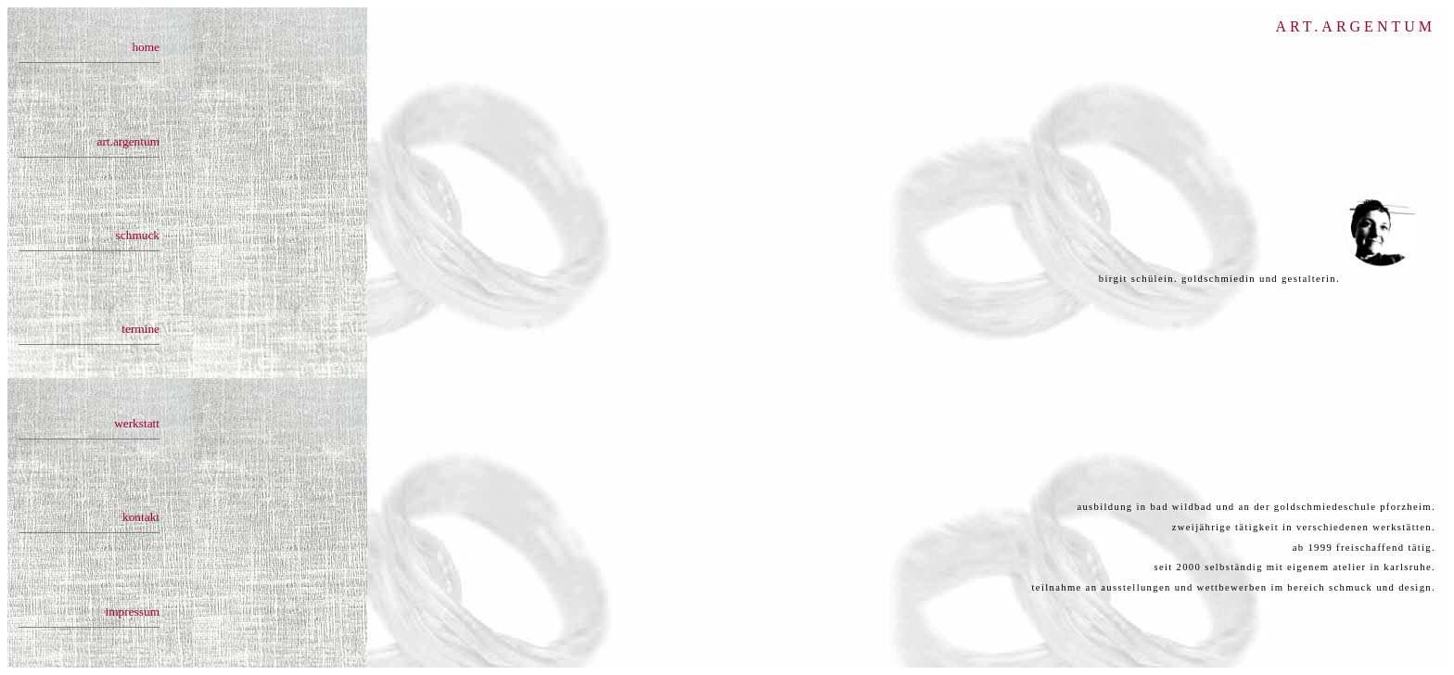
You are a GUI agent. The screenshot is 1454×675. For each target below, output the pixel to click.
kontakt (140, 511)
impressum (133, 604)
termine (140, 325)
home (145, 47)
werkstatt (136, 419)
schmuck (137, 232)
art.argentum (128, 139)
